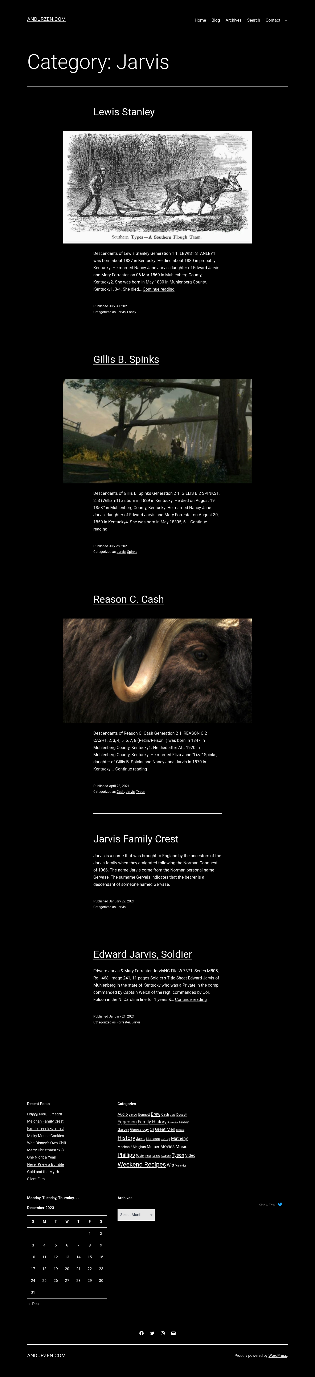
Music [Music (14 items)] (181, 1146)
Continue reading (159, 289)
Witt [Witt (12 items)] (170, 1165)
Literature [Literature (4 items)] (153, 1139)
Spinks (132, 552)
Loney (131, 312)
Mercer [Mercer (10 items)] (153, 1146)
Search (253, 20)
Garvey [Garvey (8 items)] (123, 1129)
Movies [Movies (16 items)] (167, 1146)
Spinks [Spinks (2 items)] (156, 1155)
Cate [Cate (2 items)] (172, 1114)
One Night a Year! (41, 1157)
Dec (33, 1303)
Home (200, 20)
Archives (234, 20)
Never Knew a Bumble (45, 1164)
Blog (216, 20)
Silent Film (36, 1179)
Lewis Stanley (124, 112)
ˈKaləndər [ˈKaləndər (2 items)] (180, 1165)
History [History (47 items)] (126, 1138)
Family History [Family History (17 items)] (152, 1121)
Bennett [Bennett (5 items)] (144, 1114)
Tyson (140, 792)
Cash (120, 792)
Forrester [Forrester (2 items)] (172, 1122)
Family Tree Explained (45, 1128)
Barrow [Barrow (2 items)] (133, 1114)
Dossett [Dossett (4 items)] (181, 1114)
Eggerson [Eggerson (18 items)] (127, 1121)
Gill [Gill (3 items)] (152, 1129)
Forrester (123, 1022)
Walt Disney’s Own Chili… (48, 1143)
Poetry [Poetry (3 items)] (140, 1155)
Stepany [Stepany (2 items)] (166, 1155)
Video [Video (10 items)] (190, 1155)
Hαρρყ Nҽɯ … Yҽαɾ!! (44, 1114)
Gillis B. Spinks (126, 359)
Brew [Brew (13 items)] (155, 1114)
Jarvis (121, 312)
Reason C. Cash (128, 599)
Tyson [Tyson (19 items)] (178, 1155)
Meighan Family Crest (45, 1121)
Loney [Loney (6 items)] (165, 1138)
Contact (273, 20)
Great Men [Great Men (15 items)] (165, 1129)
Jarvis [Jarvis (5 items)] (140, 1139)
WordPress (278, 1355)
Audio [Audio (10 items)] (123, 1114)
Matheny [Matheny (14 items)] (179, 1138)
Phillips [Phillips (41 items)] (126, 1155)
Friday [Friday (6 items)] (184, 1122)
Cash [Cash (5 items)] (165, 1114)
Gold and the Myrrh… (44, 1171)
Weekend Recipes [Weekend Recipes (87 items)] (142, 1164)
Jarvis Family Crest (136, 839)
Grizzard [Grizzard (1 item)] (180, 1130)
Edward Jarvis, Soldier (142, 954)
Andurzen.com (46, 19)
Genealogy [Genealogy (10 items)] (139, 1129)
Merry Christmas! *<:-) (45, 1150)
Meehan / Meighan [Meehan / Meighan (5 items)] (132, 1147)
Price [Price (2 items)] (148, 1155)
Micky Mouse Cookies (45, 1136)
